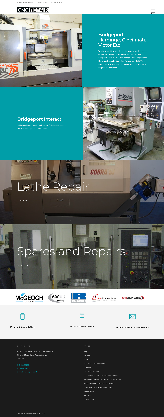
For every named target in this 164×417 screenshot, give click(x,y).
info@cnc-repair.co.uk (136, 327)
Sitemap (87, 356)
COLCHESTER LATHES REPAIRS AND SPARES (101, 376)
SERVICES (87, 368)
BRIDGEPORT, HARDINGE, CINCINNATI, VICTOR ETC (103, 380)
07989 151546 (86, 328)
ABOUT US (88, 396)
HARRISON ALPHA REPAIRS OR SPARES (99, 384)
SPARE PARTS (89, 392)
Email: (119, 327)
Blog (85, 352)
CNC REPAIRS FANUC (92, 372)
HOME (86, 360)
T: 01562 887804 (56, 2)
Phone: (74, 328)
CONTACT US (89, 399)
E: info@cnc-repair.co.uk (25, 2)
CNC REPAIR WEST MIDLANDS (95, 364)
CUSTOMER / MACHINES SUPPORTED (98, 388)
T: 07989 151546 (42, 2)
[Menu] (153, 10)
